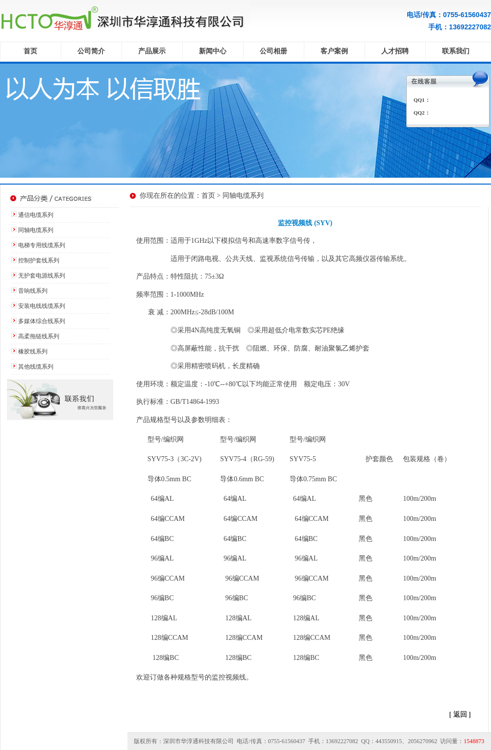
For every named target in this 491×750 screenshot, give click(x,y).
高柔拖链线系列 (38, 336)
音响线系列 (33, 290)
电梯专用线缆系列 (41, 245)
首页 (30, 51)
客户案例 (334, 51)
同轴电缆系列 (35, 230)
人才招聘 (395, 51)
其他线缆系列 (35, 366)
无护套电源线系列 (41, 275)
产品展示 (152, 51)
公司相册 (273, 51)
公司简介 (91, 51)
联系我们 (455, 51)
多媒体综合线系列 (41, 321)
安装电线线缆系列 (41, 306)
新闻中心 (212, 51)
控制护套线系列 (38, 260)
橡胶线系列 (33, 351)
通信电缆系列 (35, 214)
